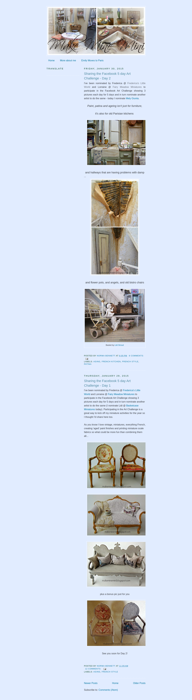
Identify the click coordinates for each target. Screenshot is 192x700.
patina (88, 364)
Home (51, 60)
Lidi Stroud (119, 345)
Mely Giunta (132, 98)
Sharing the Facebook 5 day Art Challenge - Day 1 (107, 383)
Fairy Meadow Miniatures (127, 87)
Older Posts (139, 683)
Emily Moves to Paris (92, 60)
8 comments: (136, 356)
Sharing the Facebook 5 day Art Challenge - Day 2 (107, 76)
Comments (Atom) (108, 690)
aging (96, 362)
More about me (68, 60)
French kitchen (111, 362)
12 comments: (93, 669)
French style (130, 362)
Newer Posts (91, 683)
